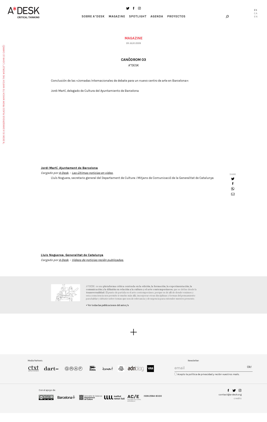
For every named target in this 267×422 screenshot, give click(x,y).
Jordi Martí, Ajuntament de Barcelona (69, 168)
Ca (256, 13)
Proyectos (176, 16)
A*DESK (133, 65)
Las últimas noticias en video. (92, 173)
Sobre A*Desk (93, 16)
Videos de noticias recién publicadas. (98, 260)
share (233, 174)
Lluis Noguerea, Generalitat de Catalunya (72, 255)
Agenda (156, 16)
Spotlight (138, 16)
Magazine (117, 16)
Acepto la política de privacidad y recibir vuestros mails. (208, 374)
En (256, 16)
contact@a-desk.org (230, 394)
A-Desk (63, 173)
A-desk (24, 12)
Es (255, 10)
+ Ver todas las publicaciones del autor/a (107, 305)
